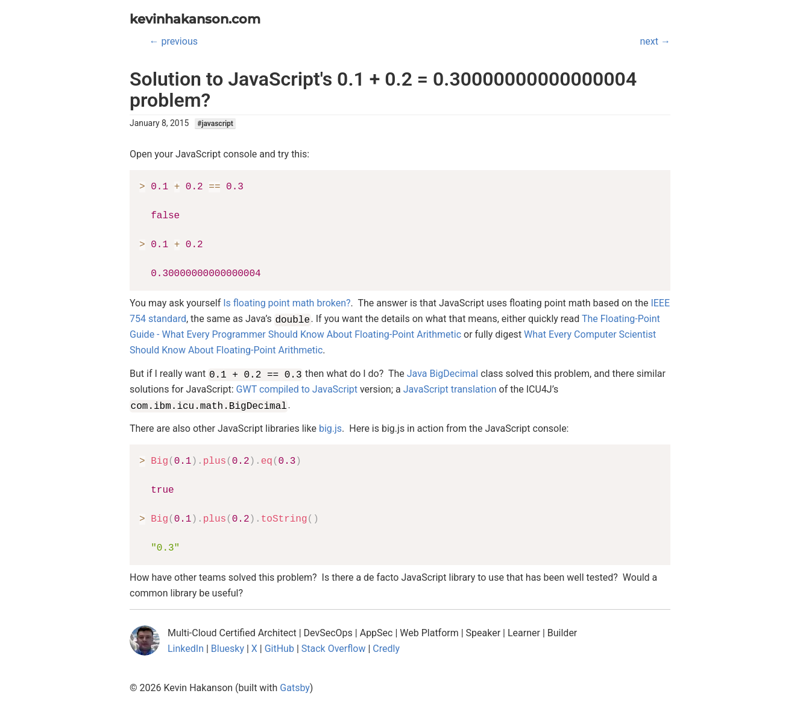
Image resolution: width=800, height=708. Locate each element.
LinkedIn (186, 648)
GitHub (279, 648)
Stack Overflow (333, 648)
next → (655, 41)
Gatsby (295, 688)
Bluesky (227, 648)
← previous (174, 41)
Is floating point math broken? (286, 303)
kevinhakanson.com (195, 19)
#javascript (215, 123)
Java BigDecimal (442, 373)
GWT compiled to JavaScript (296, 389)
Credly (386, 648)
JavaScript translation (450, 389)
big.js (330, 428)
